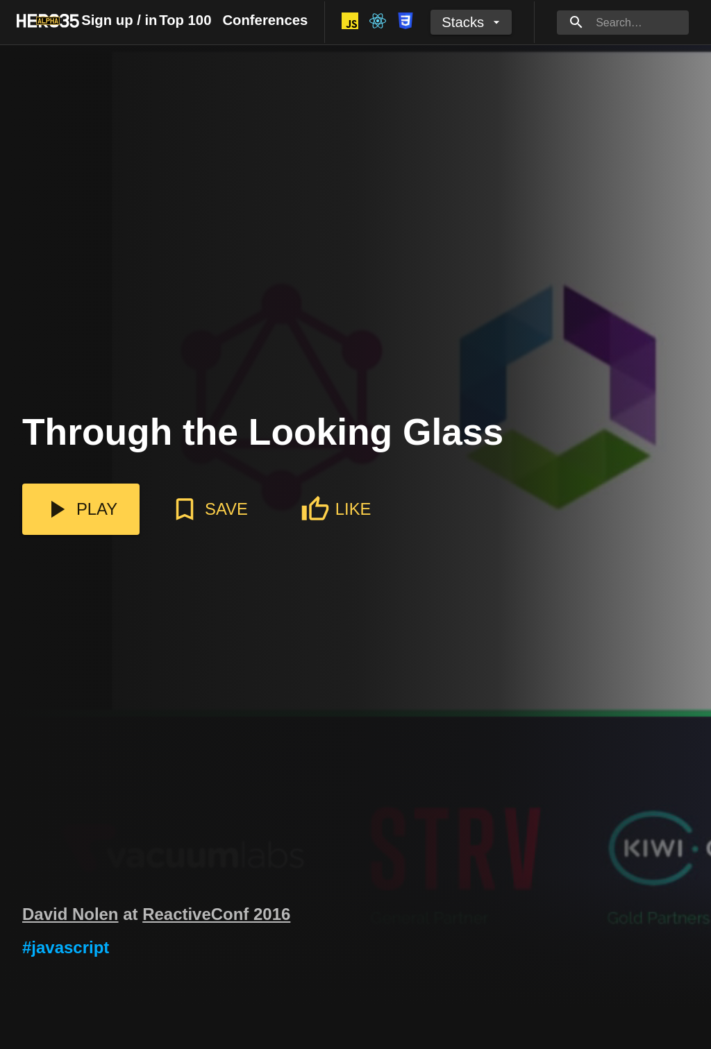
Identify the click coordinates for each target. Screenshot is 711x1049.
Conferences (265, 20)
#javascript (65, 947)
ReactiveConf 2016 (216, 914)
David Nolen (70, 914)
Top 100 (185, 20)
